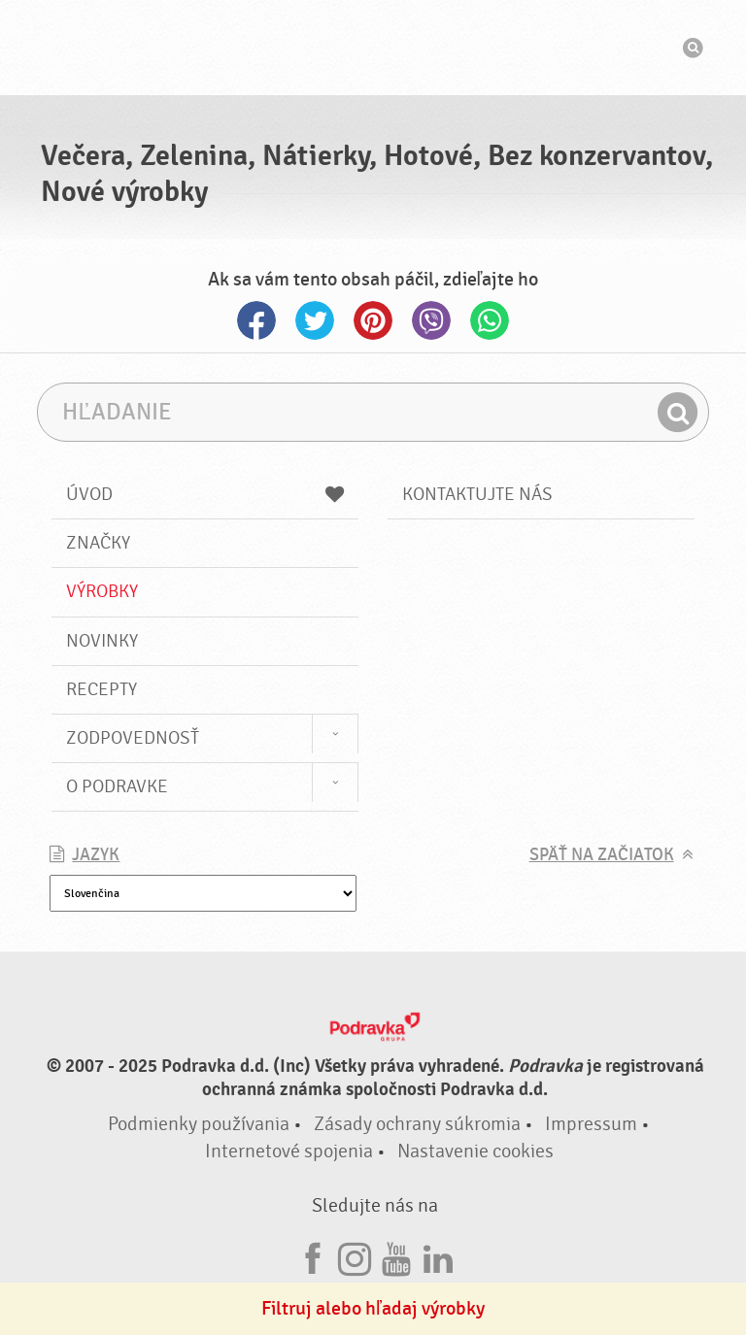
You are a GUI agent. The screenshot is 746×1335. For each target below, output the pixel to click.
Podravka (373, 47)
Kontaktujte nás (477, 494)
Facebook (256, 320)
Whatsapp (489, 320)
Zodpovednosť (132, 738)
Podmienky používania (198, 1124)
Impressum (591, 1124)
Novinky (102, 640)
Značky (98, 542)
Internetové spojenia (289, 1151)
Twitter (314, 320)
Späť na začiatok (601, 855)
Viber (431, 320)
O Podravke (117, 786)
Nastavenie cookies (475, 1151)
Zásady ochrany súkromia (417, 1124)
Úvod (205, 494)
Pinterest (373, 320)
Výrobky (102, 591)
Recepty (101, 689)
